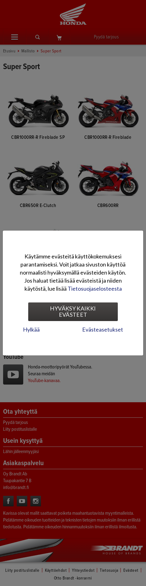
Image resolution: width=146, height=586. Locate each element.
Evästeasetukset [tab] (102, 329)
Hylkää (31, 329)
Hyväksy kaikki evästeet (73, 311)
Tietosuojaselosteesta (95, 288)
